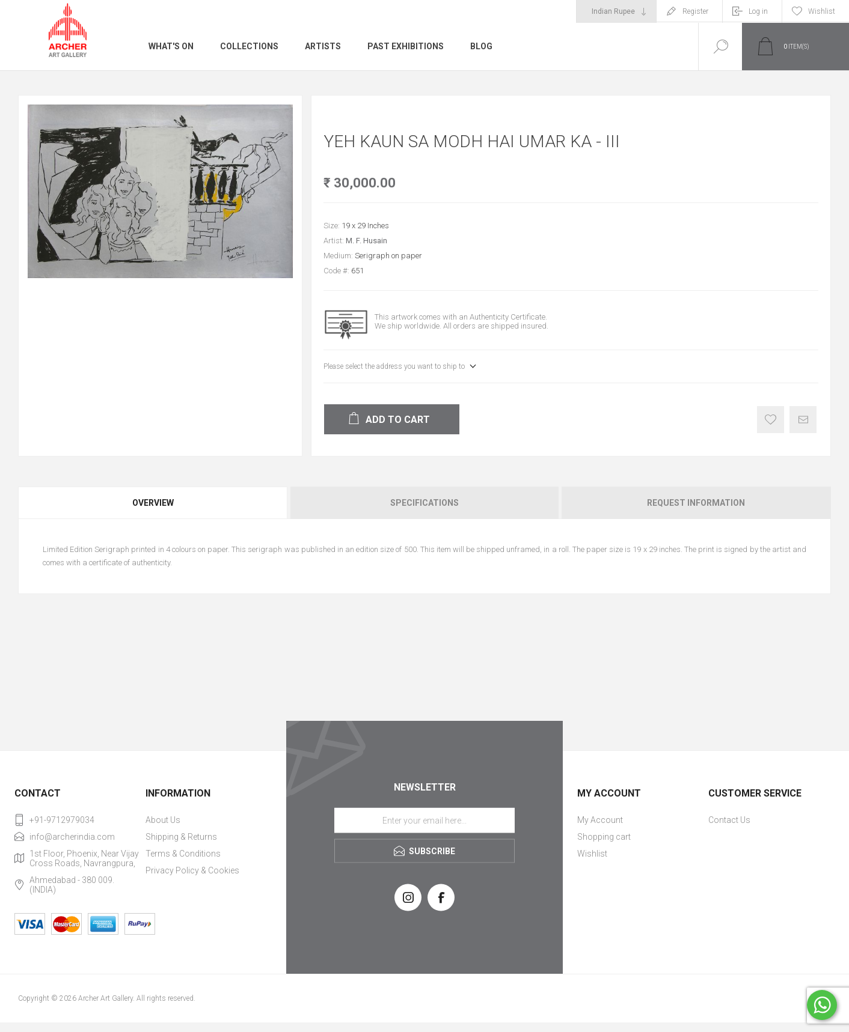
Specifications (424, 503)
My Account (600, 820)
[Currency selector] (616, 11)
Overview (153, 503)
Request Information (696, 503)
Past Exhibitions (405, 46)
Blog (481, 46)
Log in (758, 11)
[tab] (153, 503)
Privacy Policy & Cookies (192, 870)
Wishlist (592, 853)
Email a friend (803, 419)
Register (695, 11)
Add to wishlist (770, 419)
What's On (171, 46)
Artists (323, 46)
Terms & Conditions (183, 853)
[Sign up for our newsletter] (424, 820)
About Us (163, 820)
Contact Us (729, 820)
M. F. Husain (366, 240)
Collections (249, 46)
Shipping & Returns (181, 837)
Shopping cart (604, 837)
